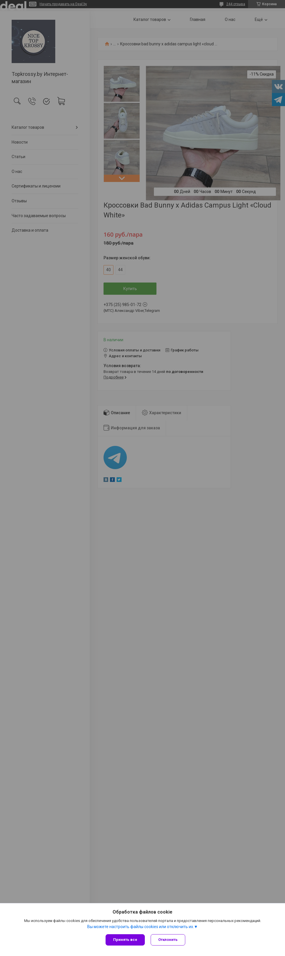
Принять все (125, 939)
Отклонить (168, 939)
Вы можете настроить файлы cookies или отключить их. (140, 926)
